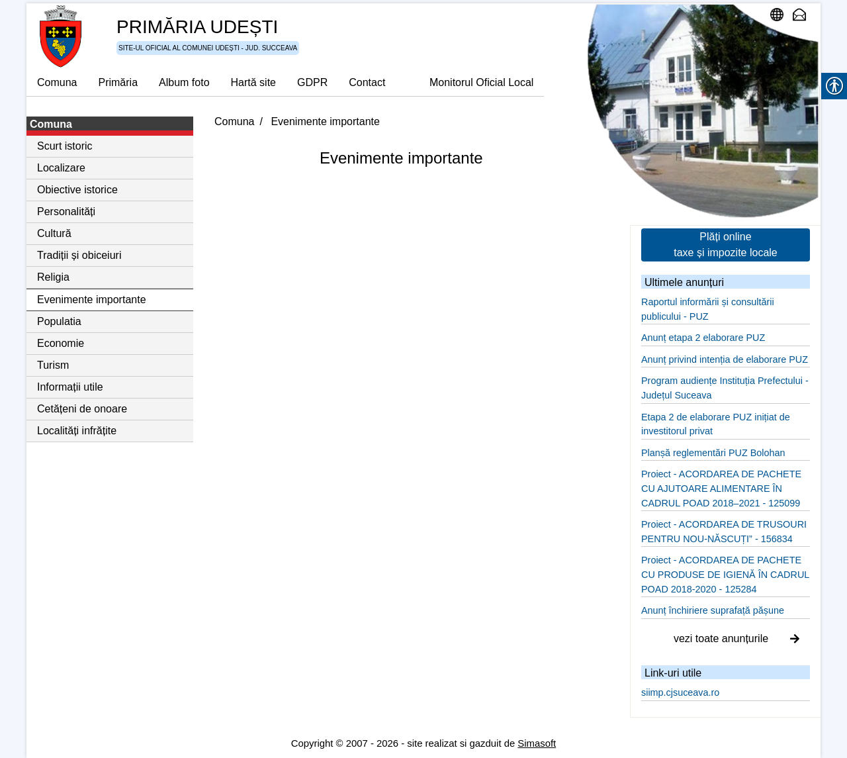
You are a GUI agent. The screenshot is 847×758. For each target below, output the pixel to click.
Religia (53, 277)
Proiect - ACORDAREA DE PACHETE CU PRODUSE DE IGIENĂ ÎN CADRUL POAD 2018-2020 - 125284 (725, 574)
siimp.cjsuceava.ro (680, 692)
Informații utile (70, 387)
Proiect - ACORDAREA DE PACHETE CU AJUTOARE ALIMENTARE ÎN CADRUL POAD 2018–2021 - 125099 (721, 488)
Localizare (61, 167)
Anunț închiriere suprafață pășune (712, 610)
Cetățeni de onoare (82, 408)
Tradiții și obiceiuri (79, 255)
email (803, 14)
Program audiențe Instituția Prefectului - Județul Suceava (725, 388)
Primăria (118, 82)
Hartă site (253, 82)
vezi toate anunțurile (736, 638)
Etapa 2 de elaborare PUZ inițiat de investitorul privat (715, 424)
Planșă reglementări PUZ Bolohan (713, 453)
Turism (53, 365)
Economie (60, 343)
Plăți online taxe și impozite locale (726, 244)
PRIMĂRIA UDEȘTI (197, 27)
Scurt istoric (65, 146)
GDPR (312, 82)
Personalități (66, 211)
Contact (367, 82)
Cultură (54, 233)
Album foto (184, 82)
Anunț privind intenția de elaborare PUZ (724, 359)
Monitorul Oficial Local (481, 82)
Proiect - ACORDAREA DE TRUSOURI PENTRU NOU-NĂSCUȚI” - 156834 (724, 531)
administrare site (780, 14)
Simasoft (536, 743)
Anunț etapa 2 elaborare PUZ (703, 337)
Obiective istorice (77, 189)
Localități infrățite (76, 430)
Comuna (57, 82)
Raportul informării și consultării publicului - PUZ (707, 309)
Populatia (59, 321)
